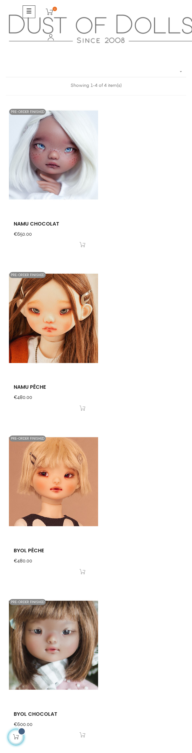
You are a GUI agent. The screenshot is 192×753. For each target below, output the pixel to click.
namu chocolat (36, 221)
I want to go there (25, 550)
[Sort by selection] (96, 71)
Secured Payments (26, 596)
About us (15, 619)
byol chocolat (129, 383)
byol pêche (29, 383)
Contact (14, 585)
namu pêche (123, 221)
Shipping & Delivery (26, 608)
